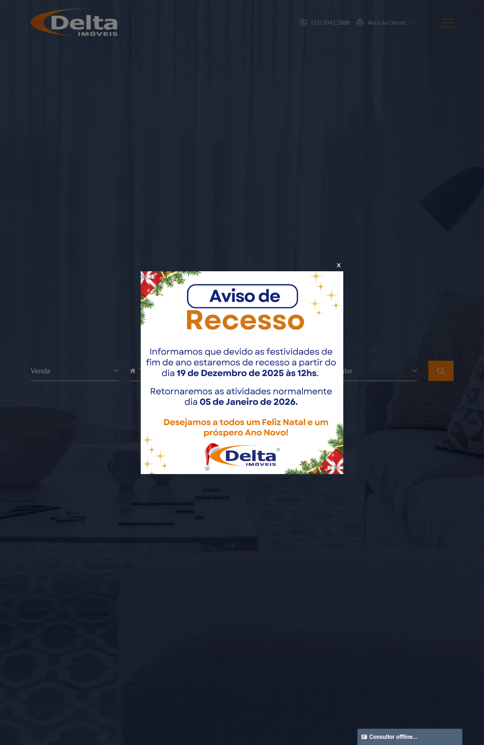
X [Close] (339, 264)
